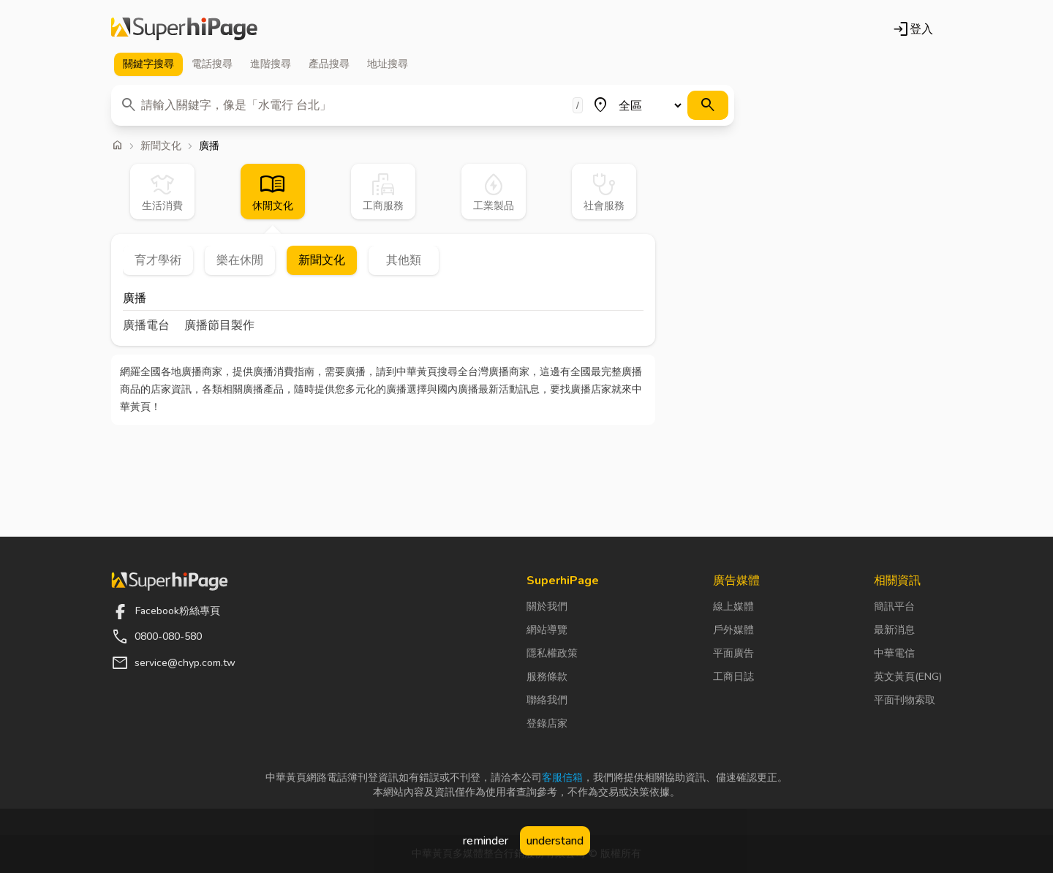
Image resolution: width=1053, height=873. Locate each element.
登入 (912, 29)
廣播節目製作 (219, 325)
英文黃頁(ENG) (908, 677)
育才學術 (158, 260)
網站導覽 (546, 630)
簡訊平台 (894, 606)
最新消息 (894, 630)
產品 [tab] (329, 64)
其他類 (403, 260)
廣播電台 (146, 325)
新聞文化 (160, 146)
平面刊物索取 (904, 700)
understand (555, 841)
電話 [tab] (212, 64)
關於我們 (546, 606)
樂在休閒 (239, 260)
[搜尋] (707, 105)
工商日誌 (733, 677)
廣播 (134, 299)
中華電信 (894, 653)
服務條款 (546, 677)
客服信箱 (562, 778)
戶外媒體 (733, 630)
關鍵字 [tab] (148, 64)
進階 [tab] (270, 64)
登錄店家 (546, 723)
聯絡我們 (546, 700)
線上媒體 (733, 606)
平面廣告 (733, 653)
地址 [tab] (387, 64)
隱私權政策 (552, 653)
